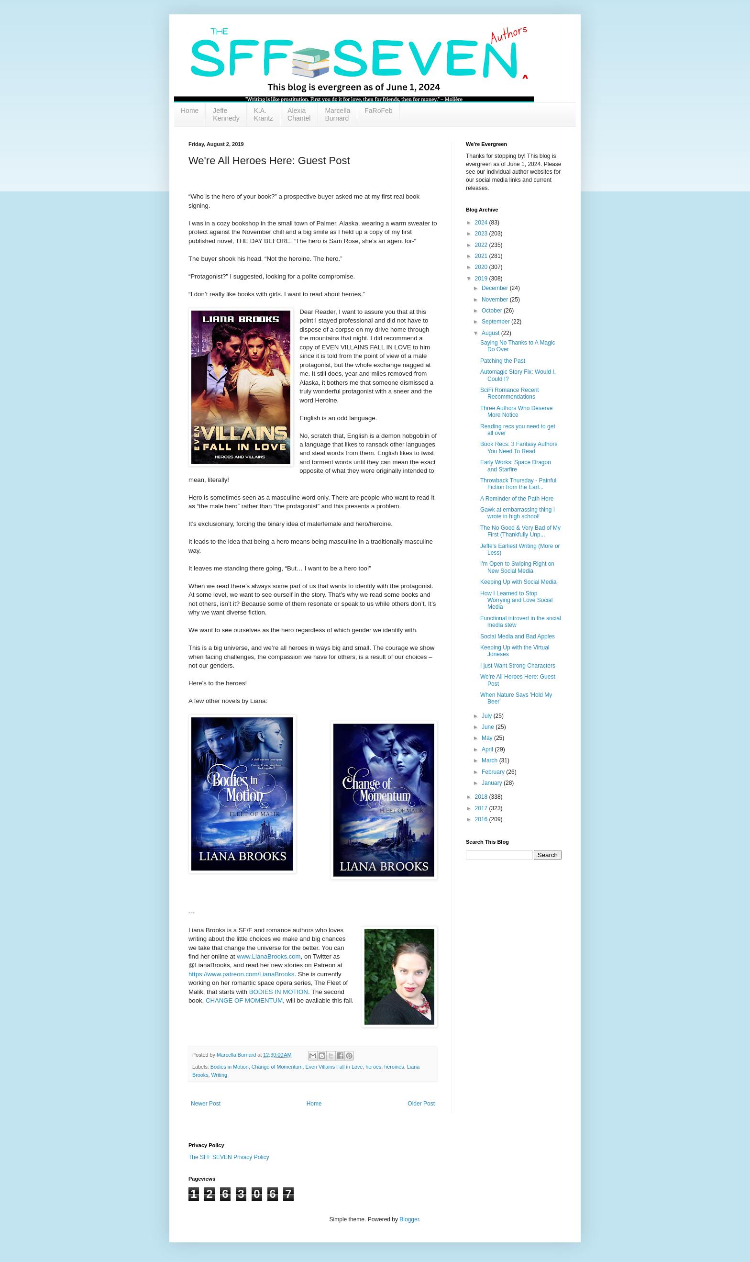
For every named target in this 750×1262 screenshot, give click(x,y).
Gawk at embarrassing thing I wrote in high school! (517, 513)
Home (190, 110)
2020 (482, 267)
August (491, 333)
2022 (482, 245)
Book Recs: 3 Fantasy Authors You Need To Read (518, 447)
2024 (482, 222)
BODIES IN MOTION (278, 991)
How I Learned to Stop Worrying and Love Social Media (516, 600)
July (488, 716)
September (496, 321)
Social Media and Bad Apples (517, 636)
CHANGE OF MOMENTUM (244, 1000)
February (494, 772)
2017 (482, 808)
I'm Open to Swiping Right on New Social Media (517, 567)
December (496, 288)
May (488, 738)
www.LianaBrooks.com (268, 956)
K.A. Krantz (263, 114)
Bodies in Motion (229, 1067)
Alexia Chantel (298, 114)
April (488, 749)
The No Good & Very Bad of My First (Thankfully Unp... (520, 531)
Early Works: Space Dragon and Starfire (515, 465)
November (496, 299)
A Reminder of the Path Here (516, 498)
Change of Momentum (277, 1067)
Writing (219, 1075)
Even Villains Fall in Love (334, 1067)
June (489, 727)
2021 (482, 256)
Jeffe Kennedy (226, 114)
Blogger (409, 1219)
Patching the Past (502, 360)
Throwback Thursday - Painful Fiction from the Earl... (518, 484)
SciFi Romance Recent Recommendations (509, 393)
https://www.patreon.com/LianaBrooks (241, 974)
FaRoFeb (378, 110)
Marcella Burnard (337, 114)
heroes (373, 1067)
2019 (482, 278)
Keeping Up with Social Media (518, 582)
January (493, 783)
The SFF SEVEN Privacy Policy (228, 1157)
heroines (394, 1067)
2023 (482, 233)
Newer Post (206, 1103)
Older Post (421, 1103)
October (493, 310)
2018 (482, 796)
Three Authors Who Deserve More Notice (516, 411)
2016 (482, 819)
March (490, 760)
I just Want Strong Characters (517, 665)
